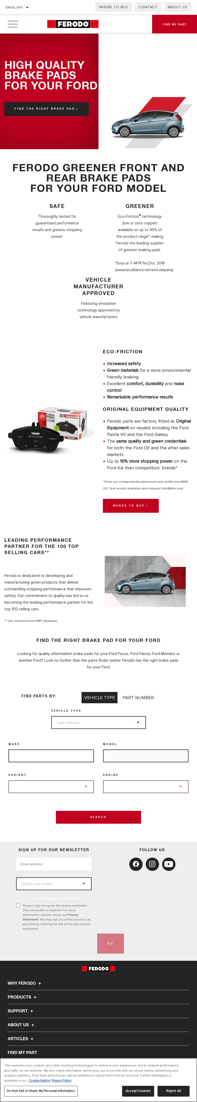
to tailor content (56, 899)
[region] (98, 1080)
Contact (148, 7)
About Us (178, 7)
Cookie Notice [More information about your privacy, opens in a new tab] (39, 1081)
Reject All (173, 1091)
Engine (111, 775)
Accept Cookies (138, 1091)
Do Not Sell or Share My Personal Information (41, 1091)
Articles (21, 1039)
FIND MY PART (22, 1053)
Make (14, 744)
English (14, 7)
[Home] (73, 24)
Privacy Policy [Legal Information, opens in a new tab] (61, 1081)
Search (98, 817)
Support (21, 1011)
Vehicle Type (66, 711)
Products (23, 997)
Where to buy (113, 7)
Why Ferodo (25, 983)
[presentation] (55, 944)
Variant (17, 775)
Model (110, 744)
